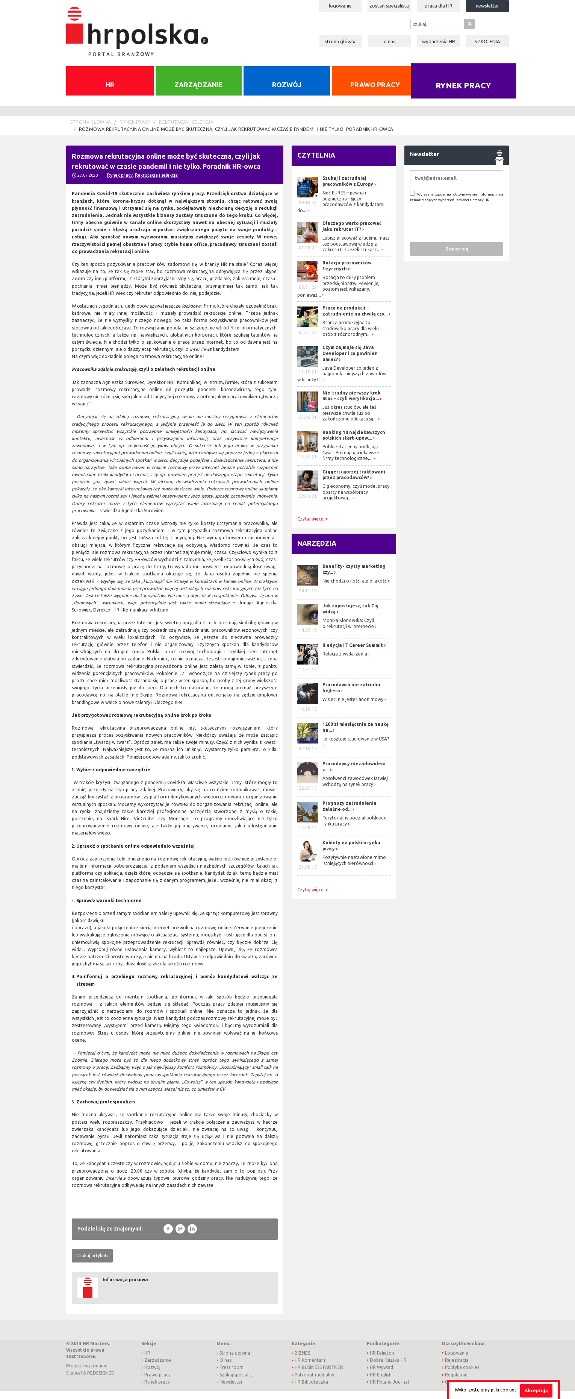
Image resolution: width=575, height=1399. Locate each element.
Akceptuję (536, 1390)
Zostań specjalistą (389, 5)
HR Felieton (382, 1360)
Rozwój (286, 92)
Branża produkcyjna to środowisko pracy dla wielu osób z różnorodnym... (350, 336)
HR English (381, 1382)
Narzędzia (316, 551)
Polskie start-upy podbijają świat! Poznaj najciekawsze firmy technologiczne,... (350, 460)
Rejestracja (457, 1368)
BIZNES (302, 1360)
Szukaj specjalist (236, 1382)
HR (110, 92)
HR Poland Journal (389, 1389)
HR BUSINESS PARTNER (319, 1375)
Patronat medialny (314, 1382)
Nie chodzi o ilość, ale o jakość (354, 588)
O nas (389, 41)
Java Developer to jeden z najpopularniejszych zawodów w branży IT (341, 381)
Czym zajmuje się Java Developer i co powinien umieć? (350, 361)
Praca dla (438, 5)
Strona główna (341, 41)
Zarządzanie (198, 92)
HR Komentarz (310, 1368)
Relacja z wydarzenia (344, 661)
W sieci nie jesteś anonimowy (352, 707)
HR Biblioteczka (311, 1389)
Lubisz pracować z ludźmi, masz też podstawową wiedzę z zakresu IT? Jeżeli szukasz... (356, 251)
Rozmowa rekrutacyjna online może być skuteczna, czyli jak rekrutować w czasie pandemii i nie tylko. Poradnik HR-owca (236, 137)
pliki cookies (503, 1389)
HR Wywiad (381, 1375)
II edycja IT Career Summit (353, 653)
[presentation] (467, 229)
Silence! (74, 1380)
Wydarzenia (438, 41)
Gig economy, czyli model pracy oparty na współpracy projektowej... (355, 500)
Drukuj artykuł (91, 1263)
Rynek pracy (464, 94)
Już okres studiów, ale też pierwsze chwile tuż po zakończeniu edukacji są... (349, 421)
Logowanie (340, 5)
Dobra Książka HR (388, 1368)
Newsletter (487, 5)
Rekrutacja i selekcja (186, 129)
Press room (231, 1375)
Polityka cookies (462, 1375)
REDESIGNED (101, 1380)
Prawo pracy (375, 92)
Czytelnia (316, 163)
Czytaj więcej (311, 527)
